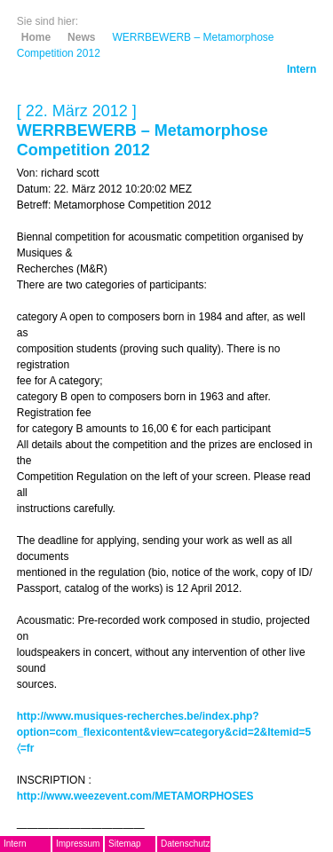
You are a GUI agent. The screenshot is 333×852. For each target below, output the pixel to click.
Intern (301, 69)
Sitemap (124, 843)
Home (36, 37)
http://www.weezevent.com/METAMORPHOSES (135, 796)
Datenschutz (185, 843)
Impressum (77, 843)
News (81, 37)
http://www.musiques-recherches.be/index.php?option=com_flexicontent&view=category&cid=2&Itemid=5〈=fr (164, 732)
